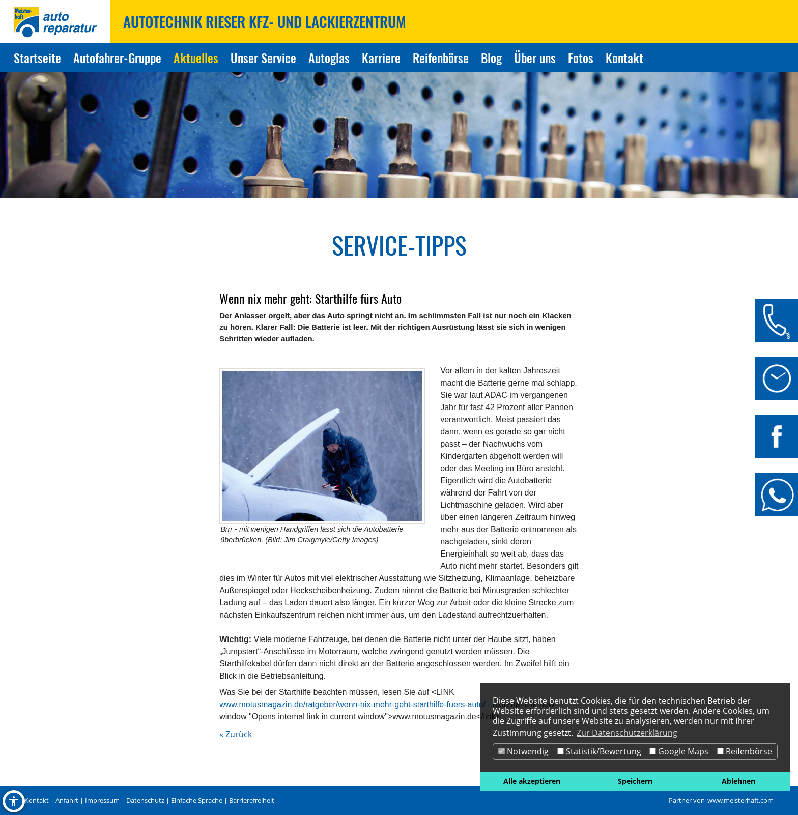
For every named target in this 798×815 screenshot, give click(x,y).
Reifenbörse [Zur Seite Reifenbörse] (441, 57)
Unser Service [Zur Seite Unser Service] (263, 57)
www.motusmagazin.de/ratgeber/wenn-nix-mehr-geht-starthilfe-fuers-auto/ (352, 704)
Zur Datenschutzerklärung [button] (627, 732)
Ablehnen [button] (738, 781)
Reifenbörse (744, 751)
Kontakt (36, 800)
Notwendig (523, 751)
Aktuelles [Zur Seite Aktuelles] (196, 57)
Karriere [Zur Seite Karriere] (381, 57)
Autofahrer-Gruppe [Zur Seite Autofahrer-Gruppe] (117, 57)
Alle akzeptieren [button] (531, 781)
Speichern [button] (635, 781)
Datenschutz (145, 800)
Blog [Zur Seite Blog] (491, 57)
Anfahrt (66, 800)
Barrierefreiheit (251, 800)
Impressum (102, 800)
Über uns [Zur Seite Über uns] (535, 57)
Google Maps (678, 751)
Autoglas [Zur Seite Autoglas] (329, 57)
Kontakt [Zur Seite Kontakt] (624, 57)
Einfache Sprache (196, 800)
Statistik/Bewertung (599, 751)
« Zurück (235, 734)
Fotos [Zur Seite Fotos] (580, 57)
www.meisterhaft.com (740, 800)
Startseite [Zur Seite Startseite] (37, 57)
